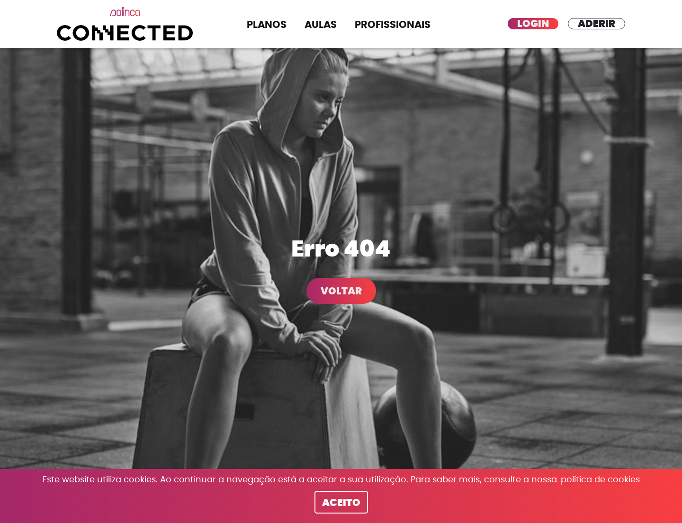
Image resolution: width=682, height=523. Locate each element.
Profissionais (393, 25)
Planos (267, 25)
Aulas (321, 25)
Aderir (596, 24)
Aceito (341, 503)
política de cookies (600, 480)
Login (533, 24)
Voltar (341, 291)
